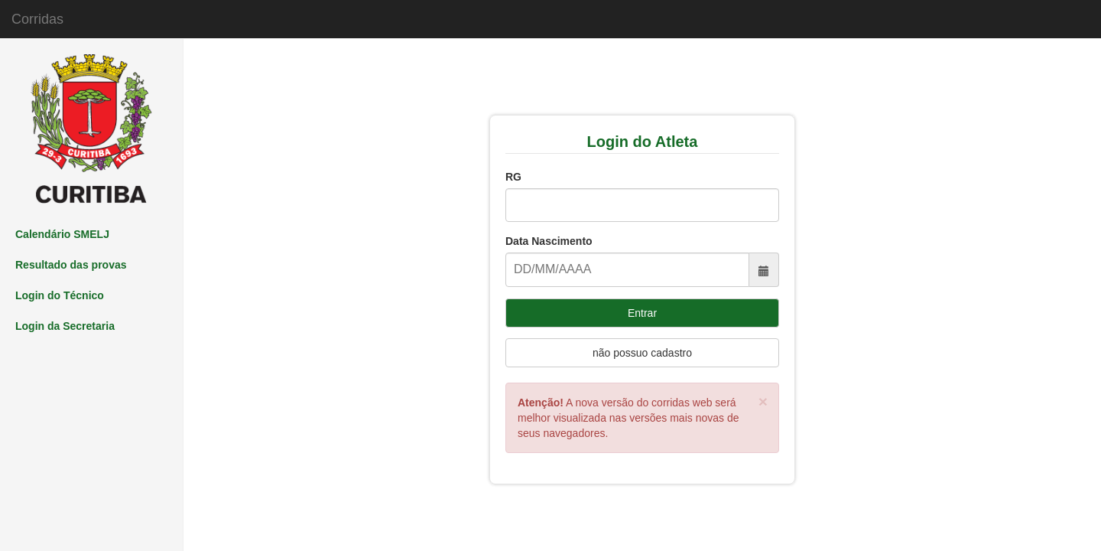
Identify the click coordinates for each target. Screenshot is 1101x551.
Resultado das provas (71, 265)
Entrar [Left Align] (642, 313)
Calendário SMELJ (62, 234)
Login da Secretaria (65, 326)
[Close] (763, 401)
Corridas (37, 19)
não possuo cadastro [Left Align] (642, 353)
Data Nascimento (549, 241)
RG (513, 177)
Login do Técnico (59, 295)
